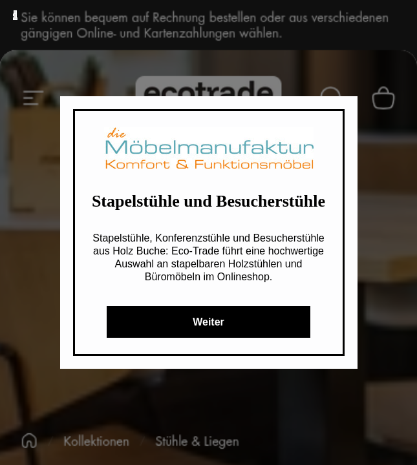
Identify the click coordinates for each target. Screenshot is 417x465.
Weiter (208, 321)
